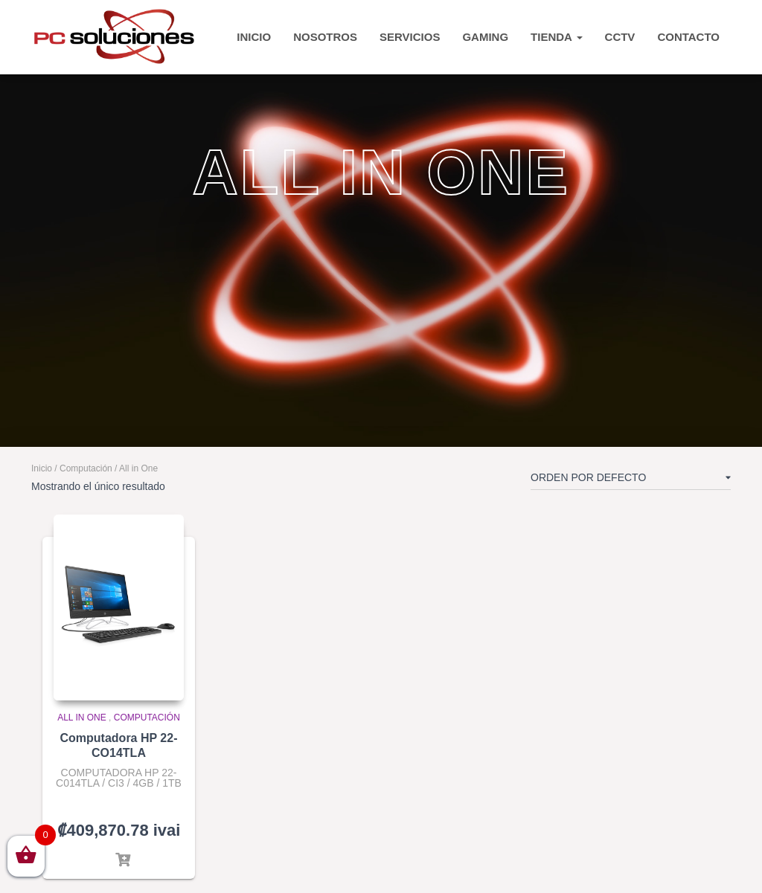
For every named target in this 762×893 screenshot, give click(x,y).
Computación (86, 468)
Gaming (485, 36)
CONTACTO (688, 36)
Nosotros (325, 36)
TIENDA (556, 36)
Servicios (410, 36)
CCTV (620, 36)
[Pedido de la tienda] (631, 480)
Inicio (41, 468)
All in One (81, 717)
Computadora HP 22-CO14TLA (119, 745)
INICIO (254, 36)
